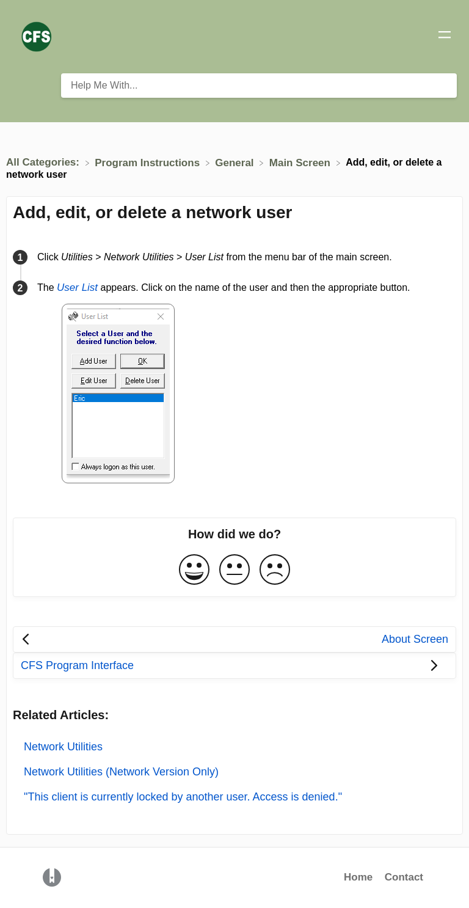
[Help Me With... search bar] (259, 85)
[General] (235, 162)
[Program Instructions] (149, 162)
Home (358, 877)
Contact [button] (404, 877)
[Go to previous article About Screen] (234, 639)
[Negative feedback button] (275, 570)
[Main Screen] (301, 162)
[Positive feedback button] (194, 570)
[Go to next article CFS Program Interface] (234, 666)
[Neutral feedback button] (234, 570)
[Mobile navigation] (444, 37)
